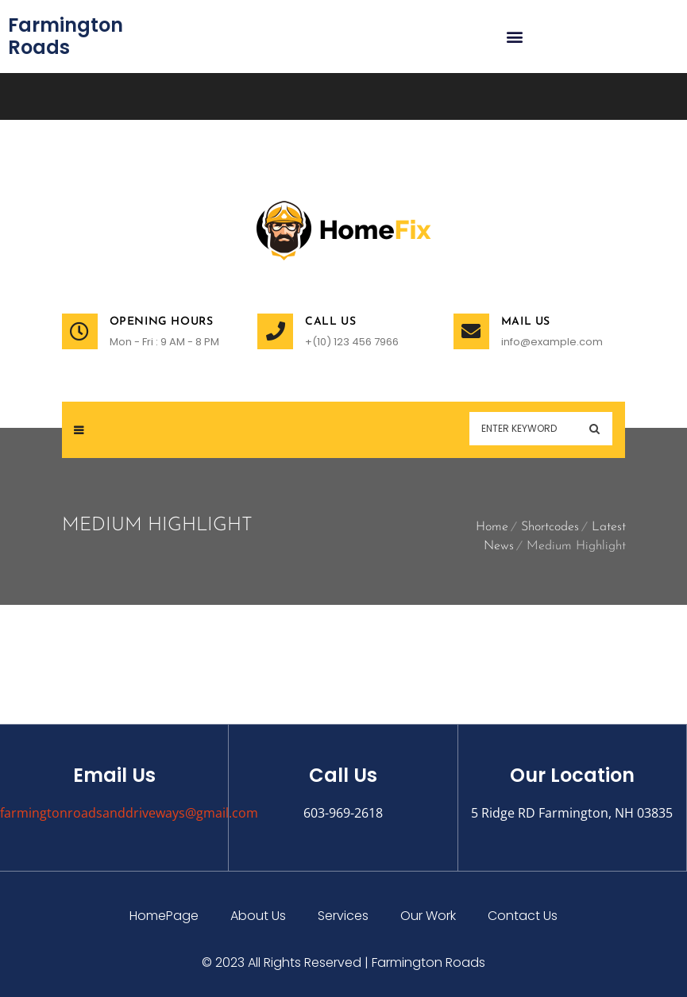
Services (343, 916)
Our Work (428, 916)
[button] (515, 37)
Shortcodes (550, 527)
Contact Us (523, 916)
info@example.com (552, 341)
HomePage (164, 916)
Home (492, 527)
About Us (258, 916)
